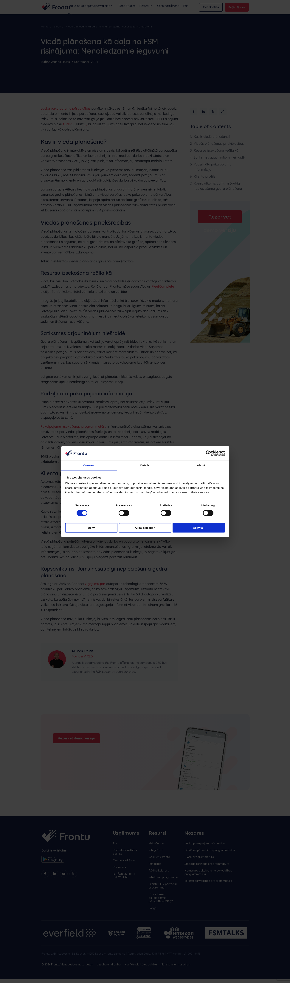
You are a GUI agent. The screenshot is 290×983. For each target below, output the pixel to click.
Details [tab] (145, 465)
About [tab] (201, 465)
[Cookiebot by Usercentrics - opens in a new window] (208, 453)
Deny (91, 528)
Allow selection (145, 528)
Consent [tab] (89, 465)
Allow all (198, 528)
